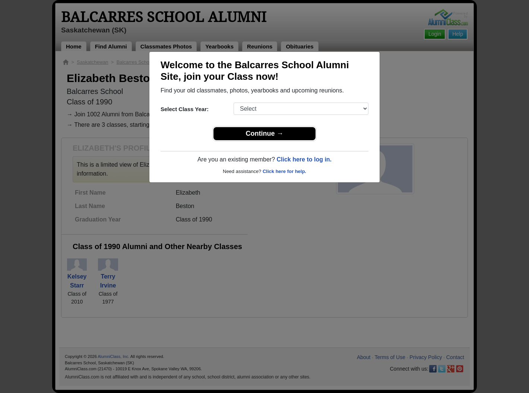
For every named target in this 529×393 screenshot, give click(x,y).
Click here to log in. (304, 159)
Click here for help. (284, 171)
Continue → (264, 133)
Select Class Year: (185, 109)
